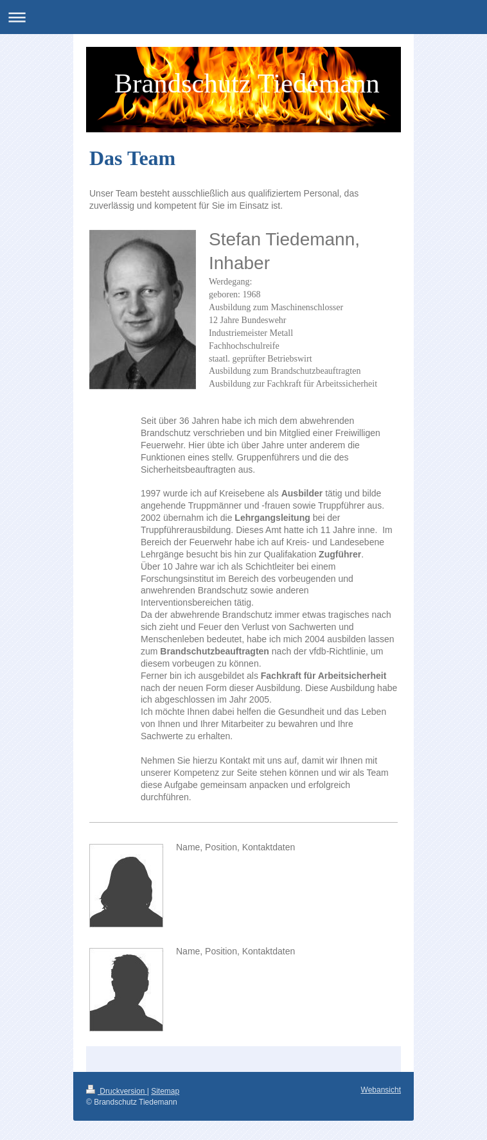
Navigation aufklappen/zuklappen (243, 17)
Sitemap (165, 1091)
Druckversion (116, 1091)
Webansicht (381, 1089)
